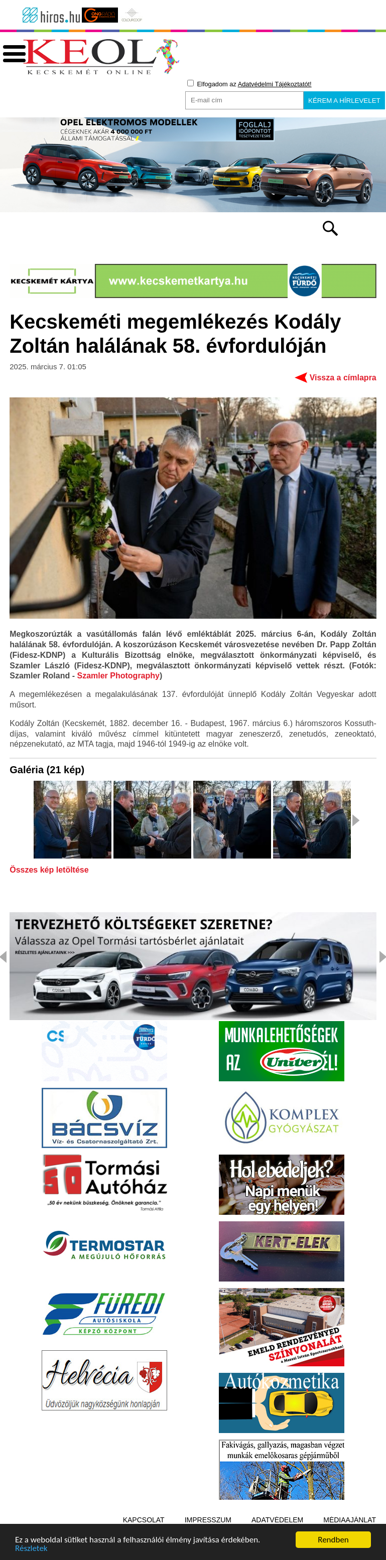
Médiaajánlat (349, 1520)
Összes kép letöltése (49, 870)
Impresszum (208, 1520)
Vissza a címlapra (343, 377)
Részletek (31, 1549)
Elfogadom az (249, 84)
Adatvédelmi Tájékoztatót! (275, 84)
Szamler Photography (118, 675)
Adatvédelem (277, 1520)
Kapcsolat (144, 1520)
